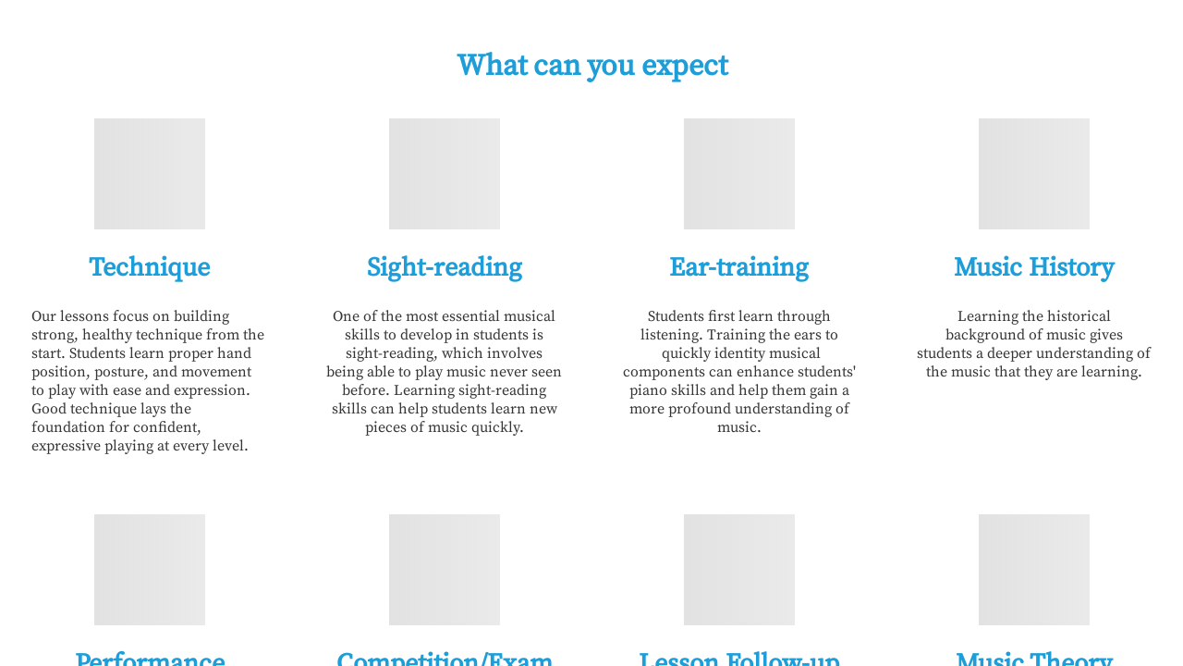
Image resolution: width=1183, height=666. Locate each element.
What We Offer (680, 40)
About (793, 40)
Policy (878, 40)
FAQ (956, 40)
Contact (1039, 40)
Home (567, 40)
